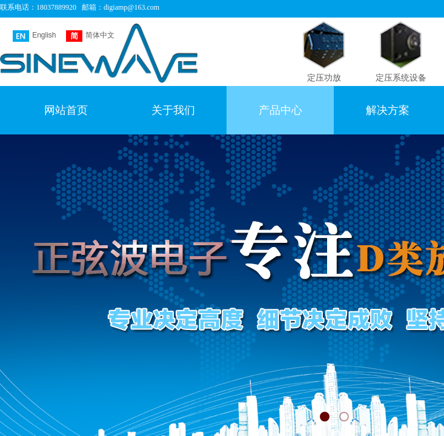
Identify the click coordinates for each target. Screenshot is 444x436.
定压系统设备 (401, 77)
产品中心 (280, 110)
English (34, 36)
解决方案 (387, 110)
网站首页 (66, 110)
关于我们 (173, 110)
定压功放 (324, 77)
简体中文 (90, 36)
